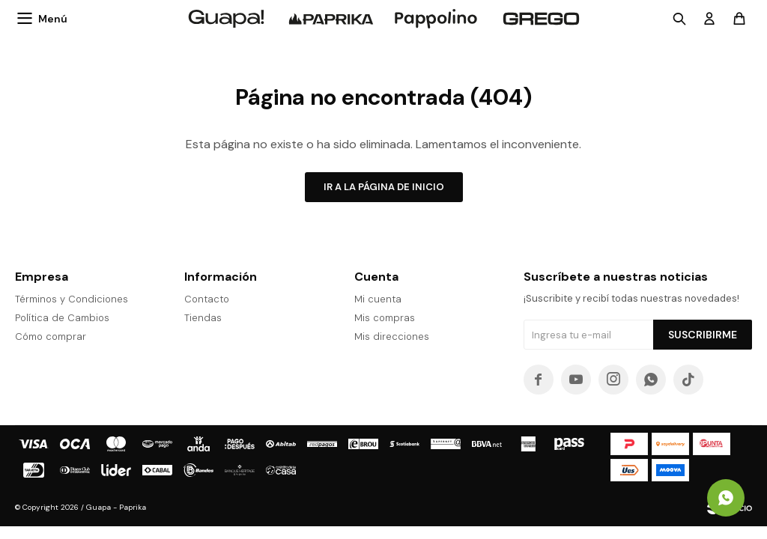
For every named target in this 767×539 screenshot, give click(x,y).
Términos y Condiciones (71, 299)
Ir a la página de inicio (384, 186)
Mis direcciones (391, 336)
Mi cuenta (377, 299)
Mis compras (384, 317)
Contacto (206, 299)
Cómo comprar (50, 336)
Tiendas (203, 317)
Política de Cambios (62, 317)
